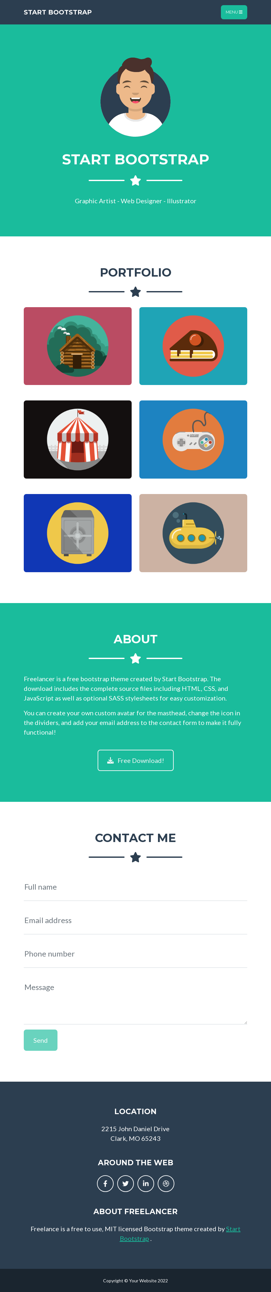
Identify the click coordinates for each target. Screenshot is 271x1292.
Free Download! (135, 760)
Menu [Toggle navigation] (234, 12)
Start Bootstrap (58, 12)
